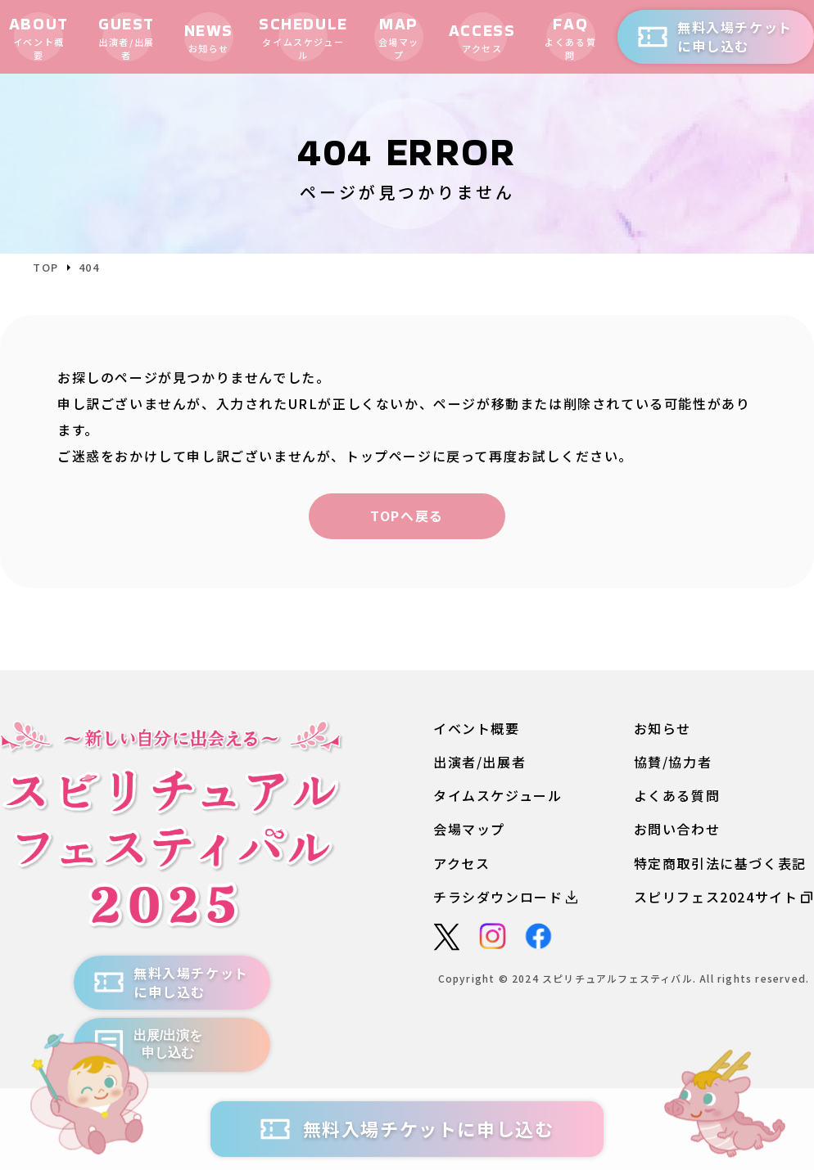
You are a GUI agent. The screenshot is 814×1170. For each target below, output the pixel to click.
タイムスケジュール (497, 795)
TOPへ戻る (407, 515)
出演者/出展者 (479, 762)
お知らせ (662, 728)
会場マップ (469, 829)
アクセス (461, 863)
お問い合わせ (677, 829)
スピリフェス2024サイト (723, 897)
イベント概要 (476, 728)
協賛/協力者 (673, 762)
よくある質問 (677, 795)
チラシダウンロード (505, 897)
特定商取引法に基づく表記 (720, 863)
